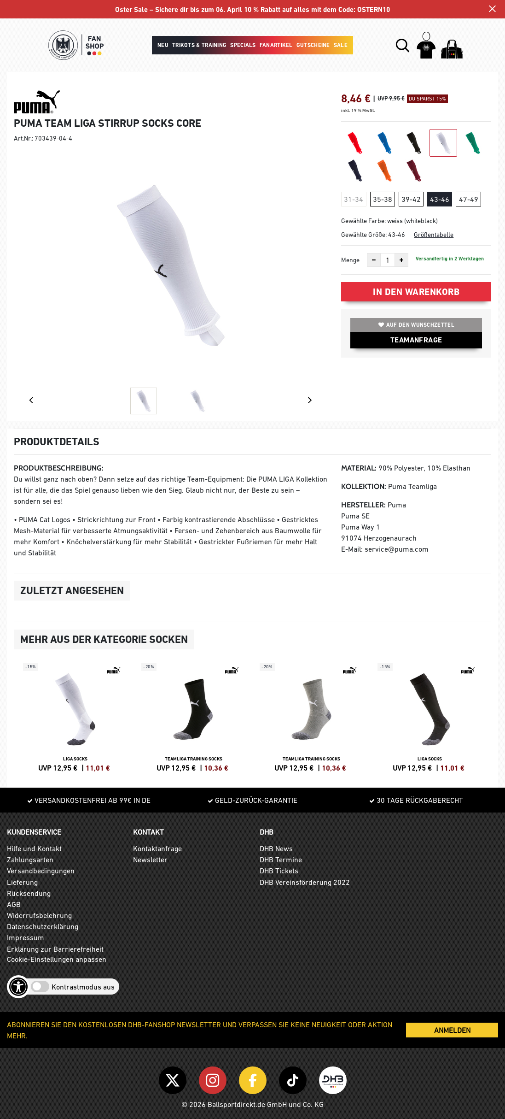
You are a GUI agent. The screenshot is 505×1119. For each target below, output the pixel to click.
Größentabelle (433, 234)
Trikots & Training (199, 45)
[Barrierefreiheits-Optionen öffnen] (18, 986)
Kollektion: (363, 486)
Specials (242, 45)
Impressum (25, 937)
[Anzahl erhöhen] (401, 260)
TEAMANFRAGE (416, 340)
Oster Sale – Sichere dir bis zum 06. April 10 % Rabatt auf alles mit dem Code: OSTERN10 (252, 10)
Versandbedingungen (41, 870)
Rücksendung (29, 893)
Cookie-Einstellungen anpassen (56, 959)
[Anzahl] (388, 260)
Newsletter (150, 859)
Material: (359, 468)
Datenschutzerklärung (42, 926)
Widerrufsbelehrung (39, 915)
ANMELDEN (452, 1030)
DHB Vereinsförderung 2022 (305, 882)
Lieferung (22, 882)
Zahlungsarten (30, 859)
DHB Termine (281, 859)
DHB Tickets (279, 870)
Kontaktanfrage (157, 848)
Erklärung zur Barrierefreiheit (55, 949)
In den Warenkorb (416, 291)
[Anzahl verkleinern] (374, 260)
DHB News (276, 848)
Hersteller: (363, 505)
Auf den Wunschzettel (416, 325)
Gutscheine (313, 45)
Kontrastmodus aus (83, 987)
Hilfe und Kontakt (34, 848)
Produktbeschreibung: (59, 468)
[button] (403, 45)
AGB (14, 904)
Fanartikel (276, 45)
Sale (341, 45)
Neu (162, 45)
